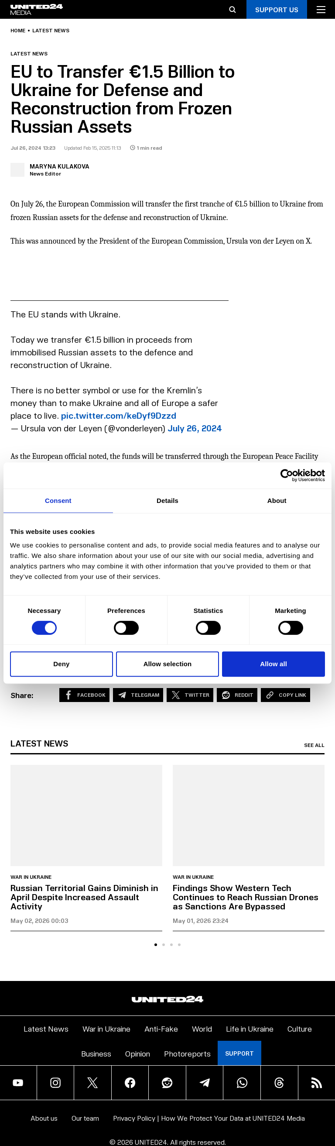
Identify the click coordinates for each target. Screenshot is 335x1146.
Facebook (84, 695)
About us (44, 1118)
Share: (22, 695)
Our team (85, 1118)
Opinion (137, 1053)
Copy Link (285, 695)
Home (17, 30)
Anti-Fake (161, 1028)
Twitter (190, 695)
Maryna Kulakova (59, 166)
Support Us (276, 9)
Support (239, 1053)
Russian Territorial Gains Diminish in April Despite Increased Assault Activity (84, 896)
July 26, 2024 (195, 428)
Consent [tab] (58, 500)
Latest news (50, 30)
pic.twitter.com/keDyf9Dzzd (118, 415)
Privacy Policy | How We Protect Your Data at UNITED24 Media (209, 1118)
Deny (61, 664)
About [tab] (277, 500)
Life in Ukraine (249, 1028)
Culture (299, 1028)
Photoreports (187, 1053)
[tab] (155, 944)
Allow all (273, 664)
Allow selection (168, 664)
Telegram (138, 695)
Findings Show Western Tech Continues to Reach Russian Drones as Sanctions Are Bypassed (245, 896)
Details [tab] (167, 500)
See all (314, 745)
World (202, 1028)
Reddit (237, 695)
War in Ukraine (30, 877)
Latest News (46, 1028)
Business (96, 1053)
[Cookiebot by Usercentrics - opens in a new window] (287, 475)
